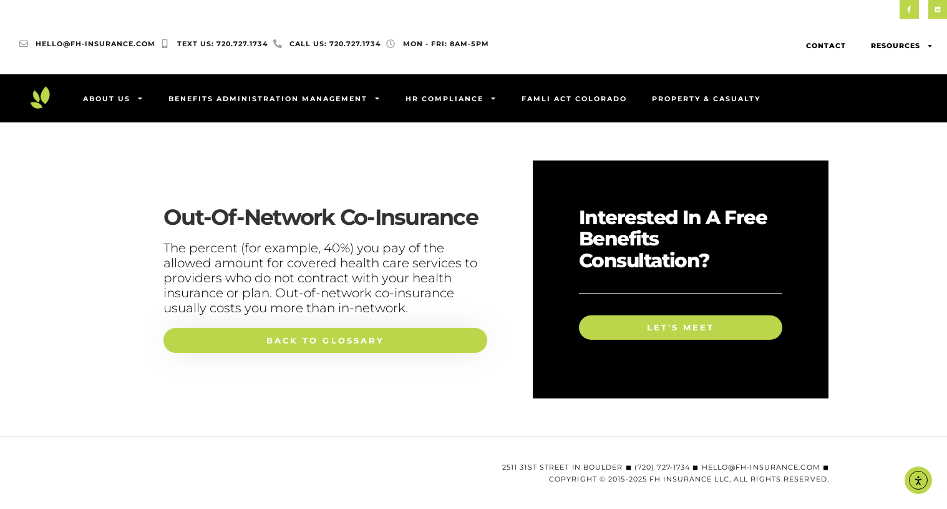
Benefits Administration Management (274, 99)
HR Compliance (451, 99)
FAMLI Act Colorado (574, 99)
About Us (113, 99)
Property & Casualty (706, 99)
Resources (902, 47)
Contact (826, 46)
